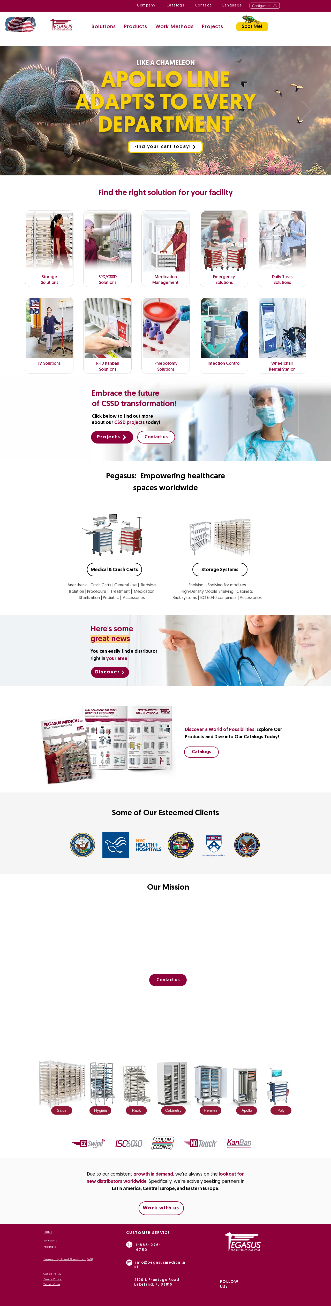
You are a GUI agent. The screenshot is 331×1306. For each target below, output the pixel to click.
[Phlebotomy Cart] (149, 169)
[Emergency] (172, 169)
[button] (174, 27)
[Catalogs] (201, 752)
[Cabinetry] (173, 1110)
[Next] (306, 110)
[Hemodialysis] (189, 169)
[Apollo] (246, 1110)
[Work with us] (161, 1208)
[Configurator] (265, 6)
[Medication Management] (183, 169)
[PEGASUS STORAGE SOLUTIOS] (155, 169)
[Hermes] (210, 1110)
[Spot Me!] (252, 26)
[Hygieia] (100, 1110)
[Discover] (110, 672)
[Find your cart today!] (165, 147)
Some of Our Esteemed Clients (165, 813)
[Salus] (61, 1110)
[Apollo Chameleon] (143, 169)
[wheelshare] (160, 169)
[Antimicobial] (166, 169)
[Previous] (25, 110)
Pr (44, 1279)
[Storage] (177, 169)
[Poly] (280, 1110)
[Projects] (112, 437)
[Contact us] (156, 437)
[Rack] (136, 1110)
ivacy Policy (54, 1279)
